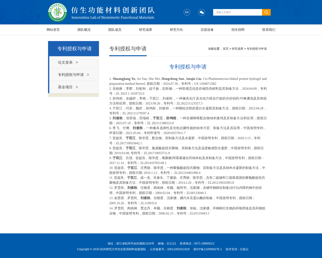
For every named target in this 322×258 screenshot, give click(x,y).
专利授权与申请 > (73, 75)
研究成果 (145, 29)
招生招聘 (238, 29)
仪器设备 (207, 29)
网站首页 (53, 29)
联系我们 (268, 29)
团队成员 (114, 29)
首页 (226, 48)
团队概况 (84, 29)
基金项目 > (68, 87)
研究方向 (176, 29)
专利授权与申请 (74, 48)
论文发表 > (68, 62)
